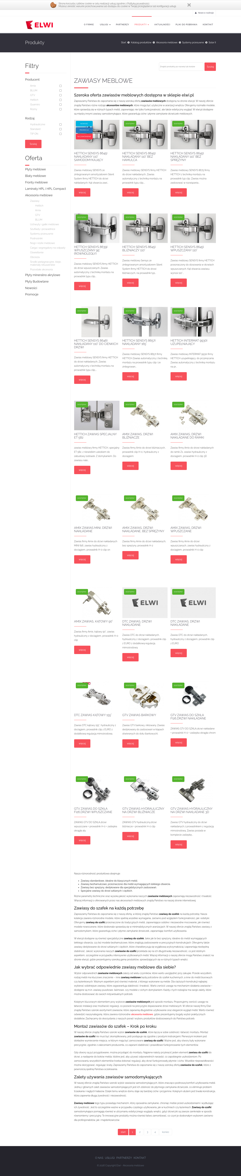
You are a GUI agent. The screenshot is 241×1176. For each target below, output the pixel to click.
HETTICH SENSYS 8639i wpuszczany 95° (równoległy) (90, 250)
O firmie (89, 24)
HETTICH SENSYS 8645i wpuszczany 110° (187, 248)
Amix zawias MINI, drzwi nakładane (93, 529)
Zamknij (189, 5)
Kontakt (208, 24)
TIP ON (34, 133)
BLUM (33, 90)
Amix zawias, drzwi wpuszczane (186, 529)
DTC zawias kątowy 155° (93, 715)
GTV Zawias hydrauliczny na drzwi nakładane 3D (192, 810)
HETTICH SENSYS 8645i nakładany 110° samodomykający (90, 156)
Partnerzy (122, 24)
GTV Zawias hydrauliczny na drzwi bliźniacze (143, 810)
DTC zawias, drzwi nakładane (137, 623)
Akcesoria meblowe (167, 42)
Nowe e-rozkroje (204, 13)
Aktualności (162, 24)
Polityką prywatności (138, 3)
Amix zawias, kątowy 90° (93, 621)
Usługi (105, 24)
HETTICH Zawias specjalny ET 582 (95, 435)
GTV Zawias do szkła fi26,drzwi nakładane (188, 716)
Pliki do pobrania (186, 24)
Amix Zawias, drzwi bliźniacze (137, 435)
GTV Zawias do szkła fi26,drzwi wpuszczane (93, 810)
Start (123, 42)
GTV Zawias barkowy (139, 715)
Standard (35, 129)
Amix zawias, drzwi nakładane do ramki (187, 435)
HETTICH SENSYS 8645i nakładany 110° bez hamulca (139, 156)
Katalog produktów (141, 42)
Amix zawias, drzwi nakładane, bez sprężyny (143, 529)
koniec (165, 1132)
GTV (32, 95)
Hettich (34, 99)
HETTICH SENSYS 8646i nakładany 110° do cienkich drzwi (96, 344)
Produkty (142, 24)
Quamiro (35, 104)
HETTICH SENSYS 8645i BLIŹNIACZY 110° (139, 248)
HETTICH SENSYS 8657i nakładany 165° (139, 342)
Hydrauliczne (37, 124)
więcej (82, 192)
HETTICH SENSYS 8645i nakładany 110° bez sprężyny (187, 156)
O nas (99, 1157)
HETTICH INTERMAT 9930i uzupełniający (189, 342)
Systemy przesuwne (193, 42)
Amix (33, 85)
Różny (33, 109)
